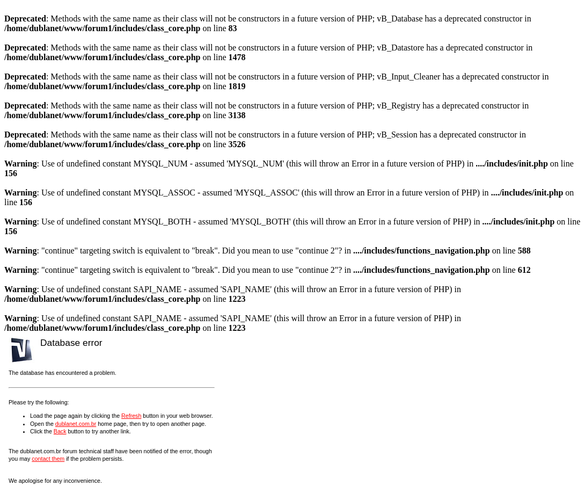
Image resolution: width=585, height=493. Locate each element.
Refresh (131, 415)
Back (60, 431)
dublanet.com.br (75, 424)
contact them (48, 458)
